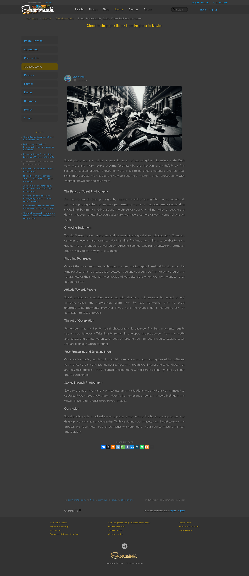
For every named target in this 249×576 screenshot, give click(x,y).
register (181, 510)
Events (28, 92)
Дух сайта (78, 76)
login (172, 510)
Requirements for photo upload (64, 534)
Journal (46, 18)
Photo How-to (33, 40)
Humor (28, 83)
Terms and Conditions (189, 526)
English (195, 3)
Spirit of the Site (115, 530)
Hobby (28, 109)
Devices (29, 75)
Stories (28, 118)
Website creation (115, 534)
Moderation (55, 530)
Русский (205, 3)
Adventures (31, 49)
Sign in (203, 9)
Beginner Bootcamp (59, 526)
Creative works (65, 18)
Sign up (213, 9)
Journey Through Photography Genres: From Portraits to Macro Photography (37, 189)
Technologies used (116, 526)
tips (92, 500)
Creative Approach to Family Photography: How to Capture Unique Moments (37, 198)
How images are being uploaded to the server (129, 523)
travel (114, 500)
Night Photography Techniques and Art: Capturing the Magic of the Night (38, 179)
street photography (77, 500)
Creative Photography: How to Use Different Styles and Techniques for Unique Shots (39, 216)
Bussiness (30, 101)
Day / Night (219, 3)
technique (102, 500)
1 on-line (48, 3)
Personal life (31, 58)
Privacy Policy (185, 523)
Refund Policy (185, 530)
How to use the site (58, 523)
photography (127, 500)
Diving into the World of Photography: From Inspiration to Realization (38, 147)
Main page (32, 18)
